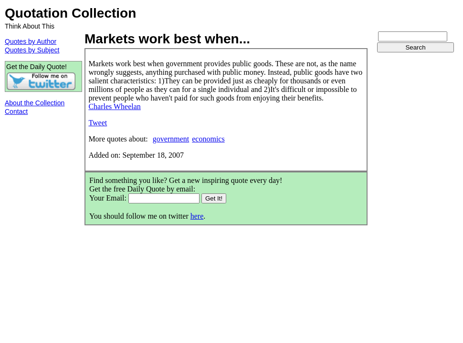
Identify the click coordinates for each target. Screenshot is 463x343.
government (171, 139)
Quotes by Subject (32, 50)
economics (208, 139)
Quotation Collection (70, 13)
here (197, 216)
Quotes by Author (30, 41)
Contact (16, 111)
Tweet (97, 123)
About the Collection (34, 103)
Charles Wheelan (114, 106)
